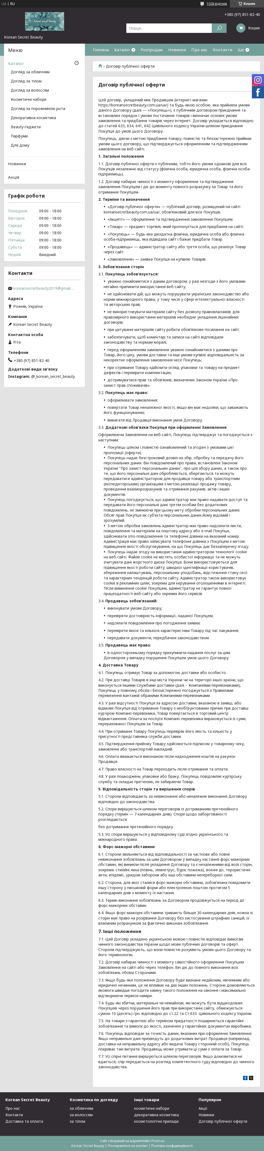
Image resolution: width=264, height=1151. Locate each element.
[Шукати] (219, 28)
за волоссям (81, 1114)
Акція (13, 177)
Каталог (122, 49)
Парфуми (19, 136)
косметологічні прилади (156, 1121)
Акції (203, 1108)
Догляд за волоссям (30, 90)
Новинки (177, 49)
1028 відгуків (217, 3)
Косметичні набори (28, 100)
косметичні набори (151, 1108)
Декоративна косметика (33, 118)
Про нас (199, 49)
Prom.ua (157, 1141)
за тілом (77, 1121)
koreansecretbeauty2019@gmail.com (44, 288)
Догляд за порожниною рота (38, 109)
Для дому (20, 145)
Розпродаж (152, 49)
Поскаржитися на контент (128, 1145)
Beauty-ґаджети (26, 127)
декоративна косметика (156, 1114)
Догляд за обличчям (30, 72)
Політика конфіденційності (172, 1145)
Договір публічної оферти (223, 1121)
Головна (101, 49)
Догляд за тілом (26, 81)
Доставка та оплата (24, 1121)
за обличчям (81, 1108)
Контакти (222, 49)
